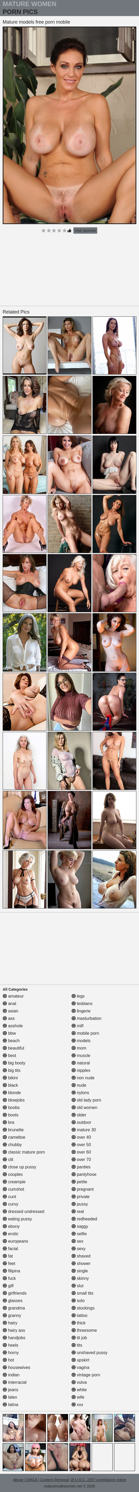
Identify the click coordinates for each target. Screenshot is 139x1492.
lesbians (81, 1003)
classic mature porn (24, 1152)
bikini (10, 1078)
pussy (79, 1204)
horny (11, 1352)
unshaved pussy (89, 1352)
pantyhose (83, 1174)
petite (79, 1182)
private (80, 1196)
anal (9, 1003)
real (77, 1211)
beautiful (13, 1048)
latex (10, 1397)
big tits (11, 1070)
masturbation (86, 1018)
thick (78, 1323)
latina (10, 1404)
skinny (80, 1278)
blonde (12, 1092)
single (79, 1271)
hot (8, 1360)
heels (10, 1345)
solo (78, 1300)
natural (80, 1063)
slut (77, 1286)
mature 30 (83, 1130)
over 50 (81, 1144)
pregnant (82, 1189)
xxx (77, 1404)
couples (13, 1174)
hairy (10, 1323)
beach (11, 1040)
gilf (8, 1286)
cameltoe (14, 1137)
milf (77, 1026)
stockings (83, 1308)
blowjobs (14, 1100)
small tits (82, 1293)
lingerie (81, 1011)
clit (8, 1159)
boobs (11, 1107)
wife (78, 1397)
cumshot (13, 1189)
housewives (16, 1367)
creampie (14, 1182)
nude (78, 1085)
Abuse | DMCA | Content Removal (41, 1480)
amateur (13, 996)
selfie (79, 1234)
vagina (80, 1367)
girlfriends (15, 1293)
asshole (13, 1026)
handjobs (14, 1338)
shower (81, 1263)
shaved (81, 1256)
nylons (80, 1092)
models (81, 1040)
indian (11, 1375)
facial (10, 1248)
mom (78, 1048)
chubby (12, 1144)
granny (12, 1315)
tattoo (79, 1315)
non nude (83, 1078)
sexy (78, 1248)
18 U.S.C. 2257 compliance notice (98, 1480)
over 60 (81, 1152)
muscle (80, 1055)
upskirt (80, 1360)
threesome (84, 1330)
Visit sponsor (85, 230)
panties (81, 1167)
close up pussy (19, 1167)
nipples (80, 1070)
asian (10, 1011)
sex (77, 1241)
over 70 (81, 1159)
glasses (13, 1300)
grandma (14, 1308)
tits (76, 1345)
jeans (10, 1389)
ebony (11, 1226)
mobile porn (85, 1033)
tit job (79, 1338)
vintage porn (85, 1375)
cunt (9, 1196)
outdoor (81, 1122)
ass (9, 1018)
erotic (11, 1234)
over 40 (81, 1137)
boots (11, 1115)
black (10, 1085)
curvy (10, 1204)
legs (78, 996)
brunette (13, 1130)
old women (84, 1107)
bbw (9, 1033)
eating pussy (17, 1219)
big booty (14, 1063)
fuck (9, 1278)
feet (9, 1263)
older (78, 1115)
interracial (15, 1382)
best (9, 1055)
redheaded (84, 1219)
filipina (11, 1271)
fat (8, 1256)
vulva (79, 1382)
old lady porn (86, 1100)
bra (8, 1122)
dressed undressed (23, 1211)
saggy (79, 1226)
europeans (15, 1241)
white (79, 1389)
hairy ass (14, 1330)
